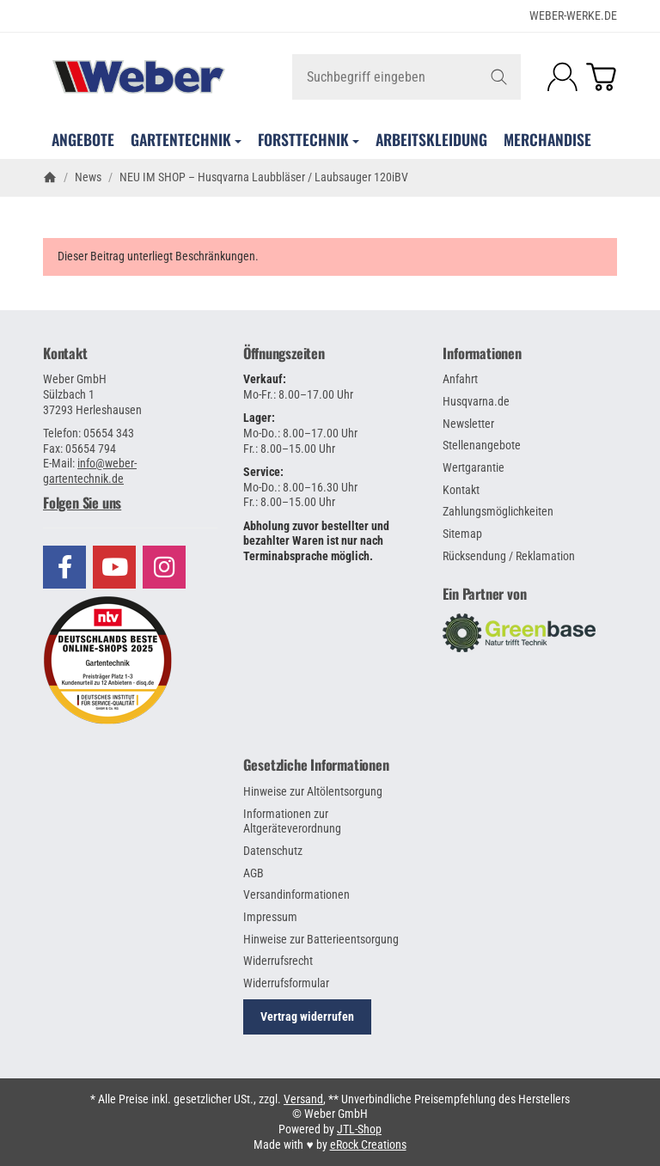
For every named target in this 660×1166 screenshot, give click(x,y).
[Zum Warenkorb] (601, 77)
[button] (130, 502)
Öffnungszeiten (284, 353)
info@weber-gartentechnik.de (90, 470)
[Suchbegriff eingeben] (407, 77)
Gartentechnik (186, 139)
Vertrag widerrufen (307, 1016)
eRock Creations (368, 1144)
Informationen (482, 353)
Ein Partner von (484, 593)
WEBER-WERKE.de (573, 15)
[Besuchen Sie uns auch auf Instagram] (164, 567)
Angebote (83, 139)
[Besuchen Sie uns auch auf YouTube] (114, 567)
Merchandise (547, 139)
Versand (303, 1099)
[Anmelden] (562, 77)
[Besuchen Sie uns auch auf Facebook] (64, 567)
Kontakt (65, 353)
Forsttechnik (308, 139)
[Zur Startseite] (138, 76)
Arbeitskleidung (431, 139)
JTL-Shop (359, 1129)
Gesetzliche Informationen (316, 764)
